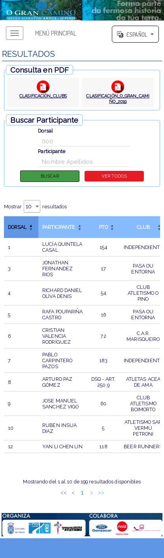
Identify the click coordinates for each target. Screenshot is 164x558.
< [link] (43, 492)
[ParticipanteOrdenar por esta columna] (62, 227)
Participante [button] (58, 227)
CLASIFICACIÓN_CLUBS (43, 96)
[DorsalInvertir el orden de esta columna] (21, 227)
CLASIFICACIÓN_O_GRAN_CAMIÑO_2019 (118, 98)
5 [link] (90, 492)
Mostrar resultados (35, 206)
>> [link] (131, 492)
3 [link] (71, 492)
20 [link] (112, 492)
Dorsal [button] (17, 227)
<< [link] (33, 492)
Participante (51, 151)
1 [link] (52, 492)
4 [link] (81, 492)
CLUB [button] (143, 227)
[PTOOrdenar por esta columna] (103, 227)
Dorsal (45, 131)
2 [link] (62, 492)
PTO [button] (103, 227)
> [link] (121, 492)
